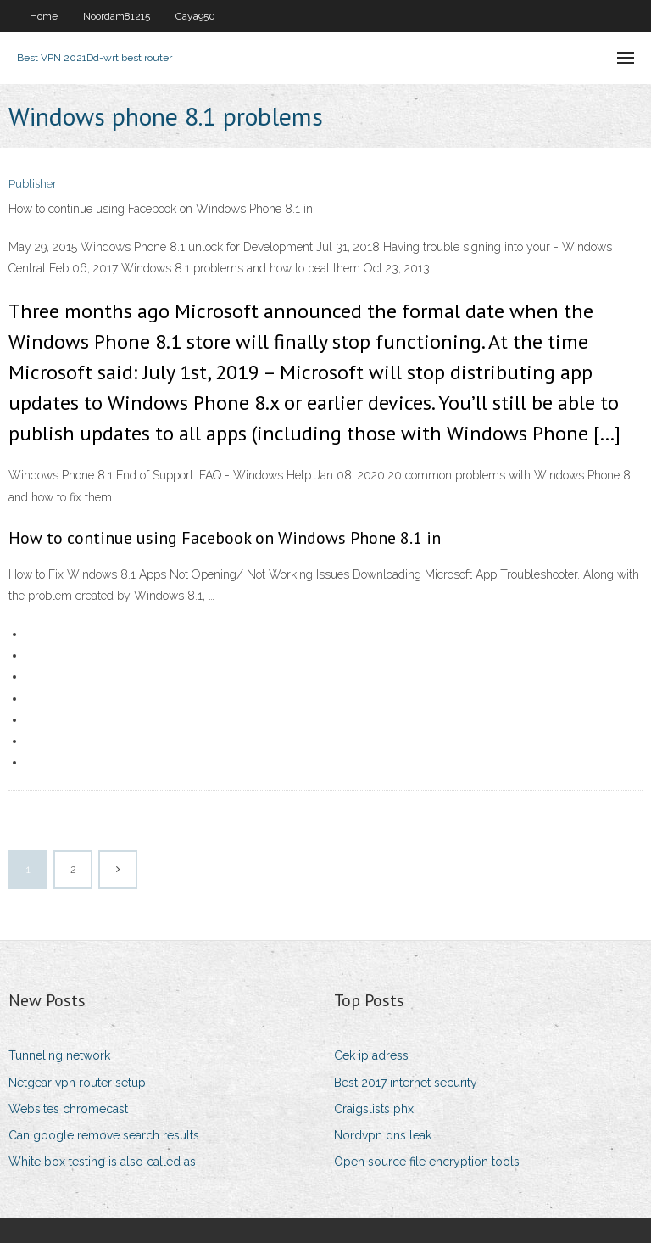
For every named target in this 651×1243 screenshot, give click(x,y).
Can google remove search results (103, 1135)
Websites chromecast (68, 1109)
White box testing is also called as (102, 1161)
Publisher (32, 183)
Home (44, 16)
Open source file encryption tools (427, 1161)
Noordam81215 (116, 16)
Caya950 (195, 16)
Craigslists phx (374, 1109)
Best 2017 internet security (405, 1082)
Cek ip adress (371, 1055)
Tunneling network (59, 1055)
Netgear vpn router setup (77, 1082)
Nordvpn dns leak (382, 1135)
